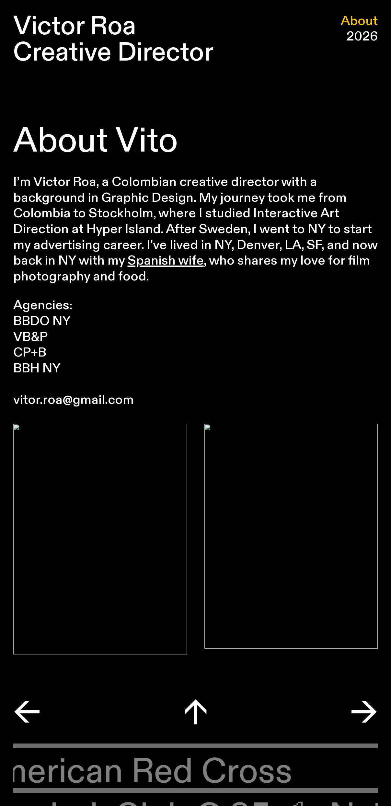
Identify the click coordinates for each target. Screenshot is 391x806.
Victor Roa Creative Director (113, 39)
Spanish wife (166, 260)
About (359, 21)
